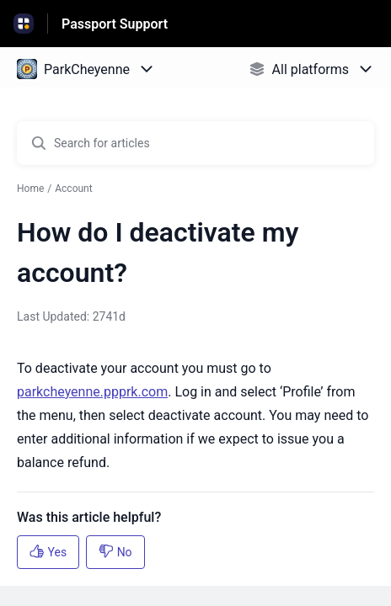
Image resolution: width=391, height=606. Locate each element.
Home (30, 188)
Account (73, 188)
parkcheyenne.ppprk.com (92, 392)
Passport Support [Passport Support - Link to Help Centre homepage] (115, 24)
